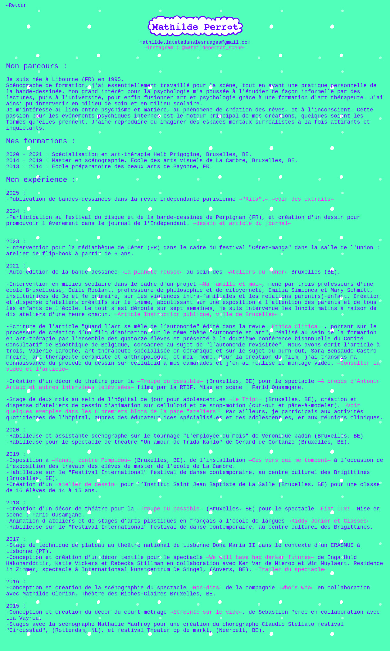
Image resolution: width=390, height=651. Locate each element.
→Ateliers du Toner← (257, 272)
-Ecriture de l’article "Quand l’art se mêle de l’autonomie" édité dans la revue (137, 327)
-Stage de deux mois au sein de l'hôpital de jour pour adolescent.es (117, 400)
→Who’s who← (296, 588)
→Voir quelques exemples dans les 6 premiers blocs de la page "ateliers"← (183, 409)
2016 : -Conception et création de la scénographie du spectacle (98, 585)
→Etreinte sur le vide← (206, 612)
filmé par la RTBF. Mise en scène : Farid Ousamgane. (219, 387)
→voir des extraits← (301, 199)
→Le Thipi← (245, 400)
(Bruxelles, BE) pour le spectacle (258, 381)
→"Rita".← (253, 199)
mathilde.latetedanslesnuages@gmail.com (195, 42)
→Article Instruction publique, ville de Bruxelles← (196, 315)
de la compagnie (250, 588)
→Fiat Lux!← (335, 509)
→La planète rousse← (152, 272)
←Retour (16, 5)
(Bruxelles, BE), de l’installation (190, 460)
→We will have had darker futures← (260, 557)
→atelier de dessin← (86, 485)
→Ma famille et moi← (230, 284)
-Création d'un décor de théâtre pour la (71, 381)
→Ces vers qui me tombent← (290, 460)
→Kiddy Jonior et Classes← (329, 521)
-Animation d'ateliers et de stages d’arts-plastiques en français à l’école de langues (147, 521)
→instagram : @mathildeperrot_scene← (195, 48)
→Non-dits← (206, 588)
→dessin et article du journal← (242, 223)
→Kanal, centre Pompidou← (91, 460)
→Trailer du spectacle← (291, 570)
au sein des (206, 272)
